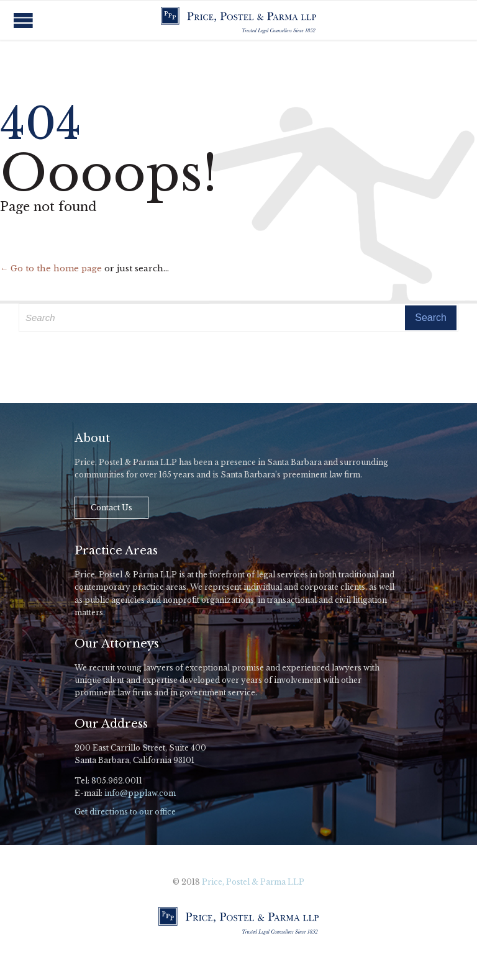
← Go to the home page (51, 268)
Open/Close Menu (23, 20)
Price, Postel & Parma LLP (253, 882)
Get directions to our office (125, 811)
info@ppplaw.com (140, 793)
